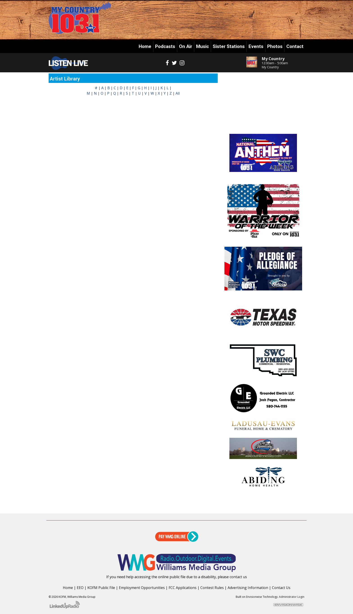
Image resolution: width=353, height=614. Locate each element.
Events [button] (256, 46)
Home (145, 46)
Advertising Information (248, 587)
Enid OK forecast (263, 125)
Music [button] (202, 46)
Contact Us (281, 587)
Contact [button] (294, 46)
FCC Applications (183, 587)
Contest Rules (212, 587)
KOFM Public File (101, 587)
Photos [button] (275, 46)
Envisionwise (254, 597)
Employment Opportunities (142, 587)
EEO (80, 587)
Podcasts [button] (165, 46)
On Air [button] (185, 46)
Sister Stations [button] (229, 46)
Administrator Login (291, 597)
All (178, 93)
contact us (238, 576)
